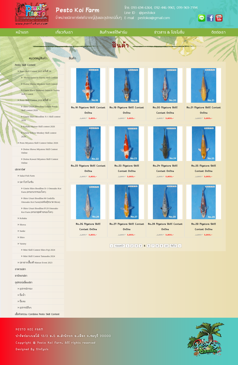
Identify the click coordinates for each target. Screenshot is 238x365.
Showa (23, 224)
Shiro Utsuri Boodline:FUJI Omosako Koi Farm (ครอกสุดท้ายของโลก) (39, 210)
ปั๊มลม (23, 301)
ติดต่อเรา (219, 32)
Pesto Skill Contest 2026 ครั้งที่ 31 (35, 100)
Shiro (22, 237)
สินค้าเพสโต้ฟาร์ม (113, 32)
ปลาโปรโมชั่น (26, 182)
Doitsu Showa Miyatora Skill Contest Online (39, 151)
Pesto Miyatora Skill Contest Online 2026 (39, 143)
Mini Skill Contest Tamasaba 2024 (39, 256)
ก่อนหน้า (119, 245)
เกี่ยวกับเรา (64, 32)
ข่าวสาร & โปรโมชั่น (169, 32)
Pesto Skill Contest (25, 65)
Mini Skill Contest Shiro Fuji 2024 (39, 250)
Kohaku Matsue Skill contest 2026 (39, 126)
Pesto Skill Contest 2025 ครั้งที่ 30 (35, 71)
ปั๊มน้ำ (22, 295)
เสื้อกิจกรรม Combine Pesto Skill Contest (37, 314)
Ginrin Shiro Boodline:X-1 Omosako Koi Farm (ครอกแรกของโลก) (41, 190)
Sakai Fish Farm (27, 175)
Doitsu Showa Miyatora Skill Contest (40, 84)
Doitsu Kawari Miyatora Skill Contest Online (39, 161)
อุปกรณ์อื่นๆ (25, 307)
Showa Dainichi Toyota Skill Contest (40, 77)
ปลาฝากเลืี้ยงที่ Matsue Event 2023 (36, 262)
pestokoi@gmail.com (154, 17)
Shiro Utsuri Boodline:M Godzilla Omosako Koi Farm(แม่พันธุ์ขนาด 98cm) (40, 200)
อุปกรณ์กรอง (26, 288)
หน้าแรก (22, 32)
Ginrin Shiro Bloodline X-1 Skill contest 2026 (40, 118)
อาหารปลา (20, 269)
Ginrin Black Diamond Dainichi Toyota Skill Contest (40, 92)
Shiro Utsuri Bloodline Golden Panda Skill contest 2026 (39, 108)
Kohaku (23, 218)
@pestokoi (147, 12)
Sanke (22, 231)
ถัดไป (173, 245)
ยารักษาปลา (21, 276)
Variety (23, 243)
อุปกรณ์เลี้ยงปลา (23, 282)
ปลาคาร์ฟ (20, 169)
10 (166, 245)
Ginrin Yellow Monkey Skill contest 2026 (38, 134)
